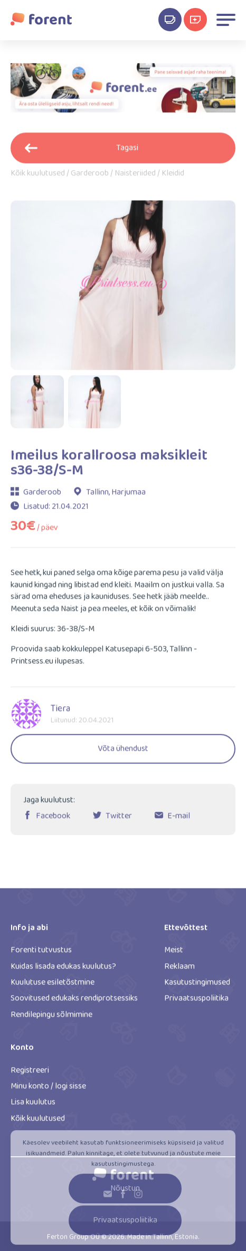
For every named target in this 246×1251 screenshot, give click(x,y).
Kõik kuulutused (38, 177)
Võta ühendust (123, 752)
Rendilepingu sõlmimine (51, 1018)
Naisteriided (135, 177)
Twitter (119, 820)
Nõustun (125, 1193)
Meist (173, 954)
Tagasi (81, 151)
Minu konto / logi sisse (48, 1090)
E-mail (178, 820)
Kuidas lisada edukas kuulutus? (63, 970)
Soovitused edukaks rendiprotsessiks (74, 1002)
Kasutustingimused (197, 986)
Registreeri (30, 1073)
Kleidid (173, 177)
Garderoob (90, 177)
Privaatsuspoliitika (196, 1002)
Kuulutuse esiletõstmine (52, 986)
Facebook (53, 820)
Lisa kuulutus (33, 1106)
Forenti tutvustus (41, 954)
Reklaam (179, 970)
